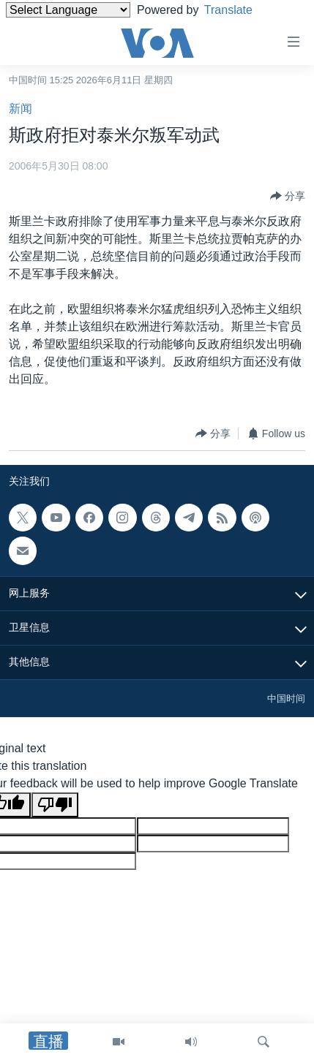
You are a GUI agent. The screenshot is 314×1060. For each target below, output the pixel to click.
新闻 (20, 108)
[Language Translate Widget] (68, 10)
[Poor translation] (54, 804)
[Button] (287, 196)
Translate (239, 10)
